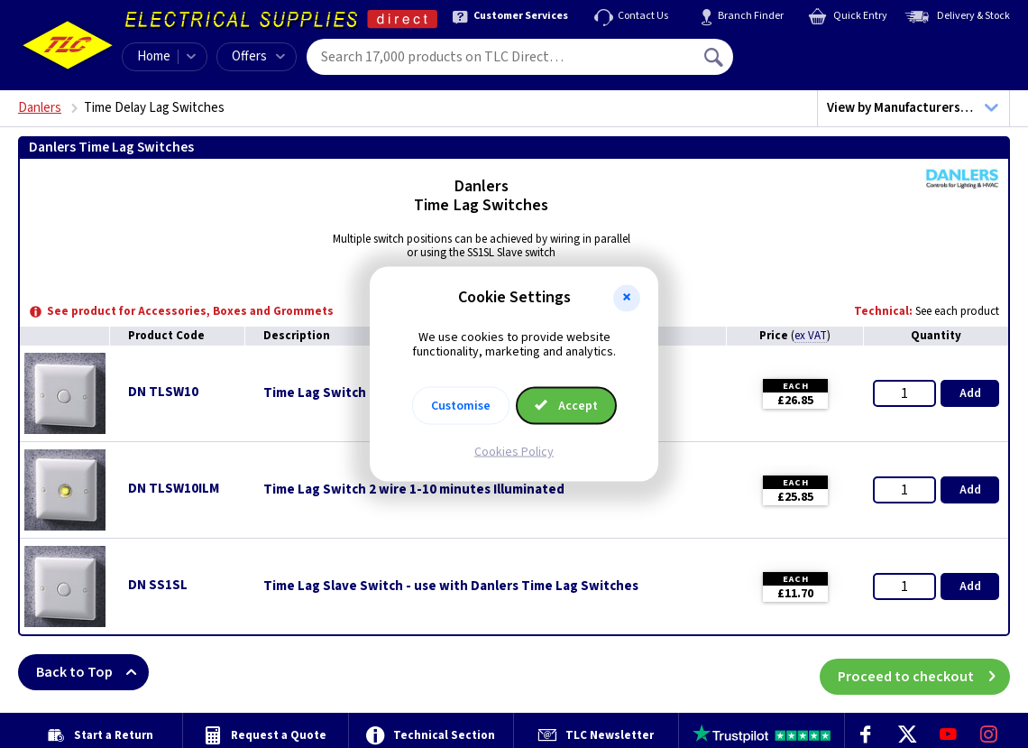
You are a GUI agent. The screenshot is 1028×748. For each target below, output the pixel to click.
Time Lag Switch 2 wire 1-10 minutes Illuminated (413, 490)
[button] (626, 297)
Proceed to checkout (924, 672)
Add (970, 393)
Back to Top (92, 672)
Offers (258, 56)
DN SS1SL (158, 585)
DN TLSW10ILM (173, 488)
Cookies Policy (514, 452)
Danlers (39, 107)
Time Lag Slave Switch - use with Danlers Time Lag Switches (450, 586)
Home (153, 56)
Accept (566, 406)
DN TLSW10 (163, 392)
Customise (461, 406)
